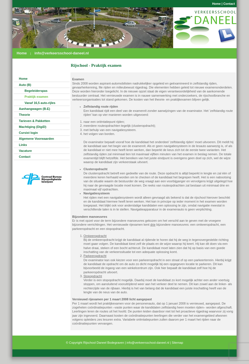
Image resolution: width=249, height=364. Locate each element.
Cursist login (28, 132)
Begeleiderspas (36, 90)
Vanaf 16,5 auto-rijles (40, 103)
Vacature (25, 150)
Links (23, 145)
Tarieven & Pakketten (34, 121)
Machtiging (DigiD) (32, 126)
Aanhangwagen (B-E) (34, 108)
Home (216, 3)
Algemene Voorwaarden (36, 138)
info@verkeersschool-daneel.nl (61, 53)
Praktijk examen (36, 96)
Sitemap (177, 342)
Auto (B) (25, 84)
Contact (229, 3)
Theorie (24, 114)
